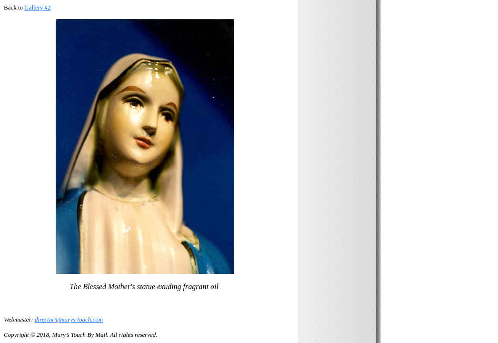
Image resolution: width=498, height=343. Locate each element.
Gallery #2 (37, 7)
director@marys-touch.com (69, 319)
